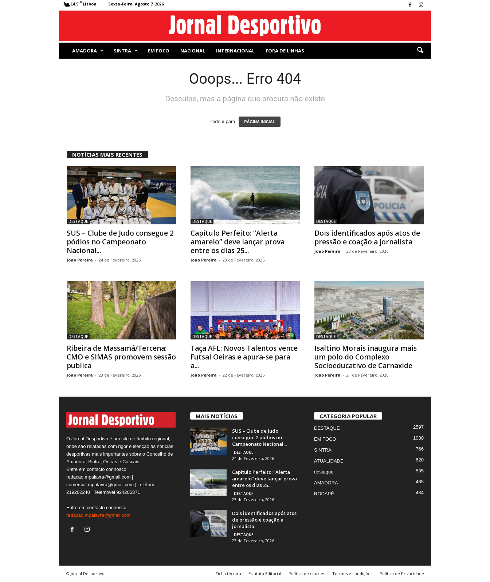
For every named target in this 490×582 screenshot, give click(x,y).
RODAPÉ (324, 493)
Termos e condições (352, 573)
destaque (324, 472)
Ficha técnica (228, 573)
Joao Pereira (80, 260)
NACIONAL (192, 50)
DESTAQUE (78, 221)
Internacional (235, 50)
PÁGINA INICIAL (259, 121)
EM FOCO (158, 50)
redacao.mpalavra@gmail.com (98, 515)
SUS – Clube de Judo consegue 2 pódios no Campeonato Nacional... (120, 241)
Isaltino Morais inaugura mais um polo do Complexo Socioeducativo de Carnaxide (365, 356)
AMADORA (87, 51)
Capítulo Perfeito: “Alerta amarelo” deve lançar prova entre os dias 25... (238, 241)
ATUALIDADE (329, 461)
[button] (420, 51)
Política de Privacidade (402, 573)
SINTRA (126, 51)
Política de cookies (307, 573)
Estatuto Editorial (264, 573)
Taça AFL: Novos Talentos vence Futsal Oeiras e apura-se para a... (244, 356)
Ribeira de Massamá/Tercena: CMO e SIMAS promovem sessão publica (121, 356)
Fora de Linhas (285, 50)
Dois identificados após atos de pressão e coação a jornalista (367, 237)
